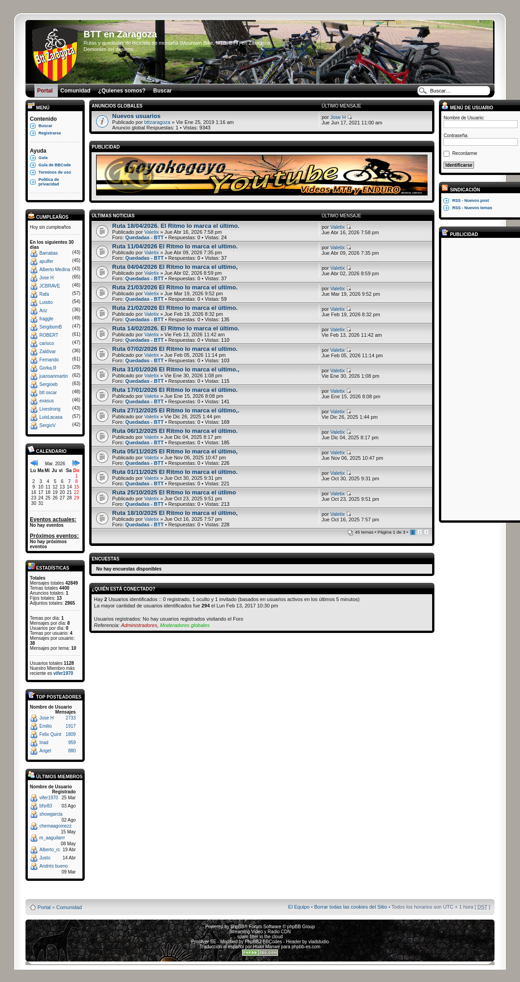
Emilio (46, 726)
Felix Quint (50, 734)
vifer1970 (63, 673)
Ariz (43, 310)
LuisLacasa (51, 417)
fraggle (47, 318)
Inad (44, 742)
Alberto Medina (55, 269)
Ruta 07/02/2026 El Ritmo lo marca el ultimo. (175, 348)
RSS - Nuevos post (470, 200)
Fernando (49, 359)
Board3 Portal (242, 892)
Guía (43, 157)
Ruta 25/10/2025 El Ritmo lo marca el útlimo (174, 492)
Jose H (47, 277)
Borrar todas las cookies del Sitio (350, 907)
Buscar (46, 125)
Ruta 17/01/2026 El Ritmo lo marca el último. (175, 389)
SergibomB (51, 326)
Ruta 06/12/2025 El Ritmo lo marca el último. (175, 430)
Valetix (151, 232)
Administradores (139, 625)
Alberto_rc (50, 849)
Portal (44, 907)
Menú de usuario (467, 107)
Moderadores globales (184, 625)
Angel (45, 750)
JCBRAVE (50, 285)
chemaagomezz (56, 825)
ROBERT (49, 335)
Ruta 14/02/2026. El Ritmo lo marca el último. (175, 328)
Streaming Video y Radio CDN (260, 931)
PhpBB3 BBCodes (263, 941)
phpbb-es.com (305, 946)
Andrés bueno (54, 866)
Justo (45, 857)
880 (72, 750)
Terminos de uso (55, 172)
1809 (71, 734)
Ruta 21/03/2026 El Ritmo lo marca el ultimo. (175, 287)
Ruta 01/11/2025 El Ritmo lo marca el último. (175, 471)
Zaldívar (48, 351)
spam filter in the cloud (260, 936)
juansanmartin (54, 376)
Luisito (46, 302)
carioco (47, 343)
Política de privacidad (49, 181)
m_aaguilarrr (52, 837)
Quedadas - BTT (144, 237)
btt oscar (48, 392)
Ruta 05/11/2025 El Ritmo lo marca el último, (175, 451)
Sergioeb (49, 384)
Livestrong (50, 408)
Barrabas (49, 253)
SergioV (48, 425)
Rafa (44, 294)
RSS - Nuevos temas (472, 208)
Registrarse (50, 133)
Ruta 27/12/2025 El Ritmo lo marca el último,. (175, 410)
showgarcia (51, 814)
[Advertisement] (480, 378)
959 (72, 742)
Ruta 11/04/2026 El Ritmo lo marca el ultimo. (175, 246)
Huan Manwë (266, 946)
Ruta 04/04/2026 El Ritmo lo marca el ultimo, (175, 266)
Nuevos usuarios (136, 116)
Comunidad (69, 907)
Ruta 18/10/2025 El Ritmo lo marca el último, (175, 512)
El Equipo (299, 907)
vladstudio (318, 941)
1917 (71, 726)
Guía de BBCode (55, 165)
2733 (71, 717)
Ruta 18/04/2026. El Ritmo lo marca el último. (175, 225)
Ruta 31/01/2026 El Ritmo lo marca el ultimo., (175, 369)
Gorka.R (48, 367)
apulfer (47, 261)
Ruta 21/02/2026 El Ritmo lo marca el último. (175, 307)
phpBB (237, 926)
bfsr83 (46, 805)
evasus (47, 400)
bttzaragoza (157, 122)
